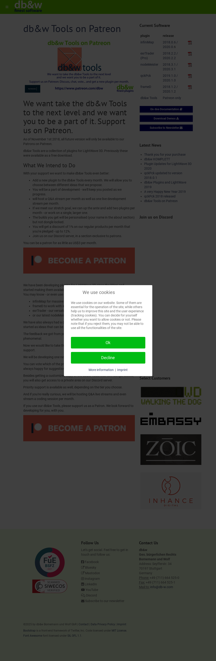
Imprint (122, 370)
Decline (108, 357)
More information (101, 370)
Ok (108, 342)
